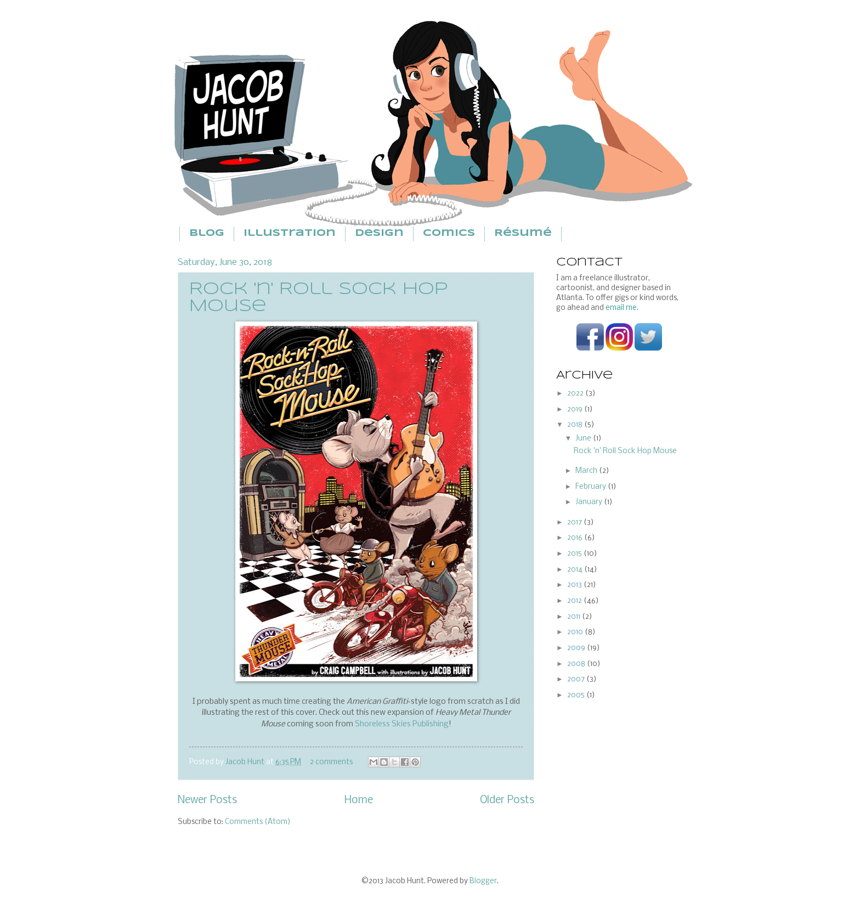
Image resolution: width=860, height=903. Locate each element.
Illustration (290, 233)
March (587, 471)
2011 (574, 617)
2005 (576, 695)
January (589, 502)
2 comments (331, 762)
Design (379, 233)
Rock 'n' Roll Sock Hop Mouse (625, 451)
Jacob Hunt (245, 762)
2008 (577, 664)
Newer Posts (207, 800)
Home (358, 800)
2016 (575, 538)
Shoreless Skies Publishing (402, 724)
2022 (576, 394)
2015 (575, 554)
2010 (576, 632)
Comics (449, 233)
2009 (577, 648)
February (591, 487)
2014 (575, 570)
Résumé (523, 233)
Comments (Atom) (258, 822)
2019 (575, 409)
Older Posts (507, 800)
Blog (206, 233)
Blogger (483, 881)
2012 (575, 601)
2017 (575, 522)
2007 (576, 679)
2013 (575, 585)
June (584, 438)
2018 (575, 425)
